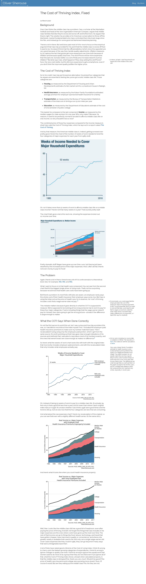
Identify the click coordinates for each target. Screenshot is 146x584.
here (112, 341)
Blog (134, 3)
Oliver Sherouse (14, 3)
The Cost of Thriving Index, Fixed (65, 13)
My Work (140, 3)
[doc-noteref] (77, 301)
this (60, 282)
